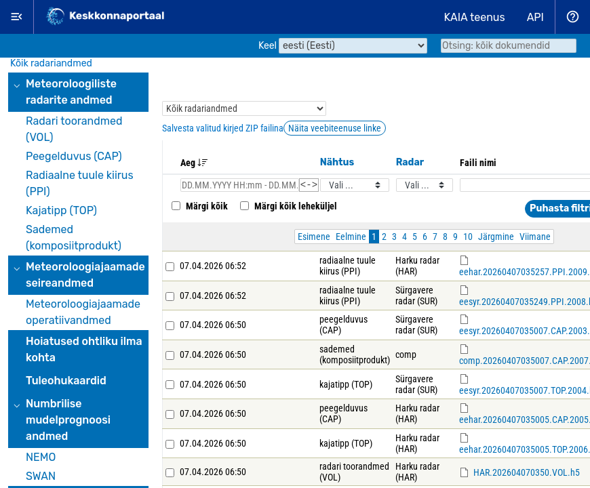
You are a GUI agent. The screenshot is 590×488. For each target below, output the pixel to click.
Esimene (314, 238)
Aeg (194, 162)
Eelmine (351, 238)
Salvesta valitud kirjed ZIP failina (222, 128)
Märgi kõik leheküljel (287, 208)
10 (468, 238)
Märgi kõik (198, 208)
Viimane (535, 238)
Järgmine (496, 238)
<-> (308, 186)
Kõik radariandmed (51, 63)
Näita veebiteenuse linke (334, 128)
